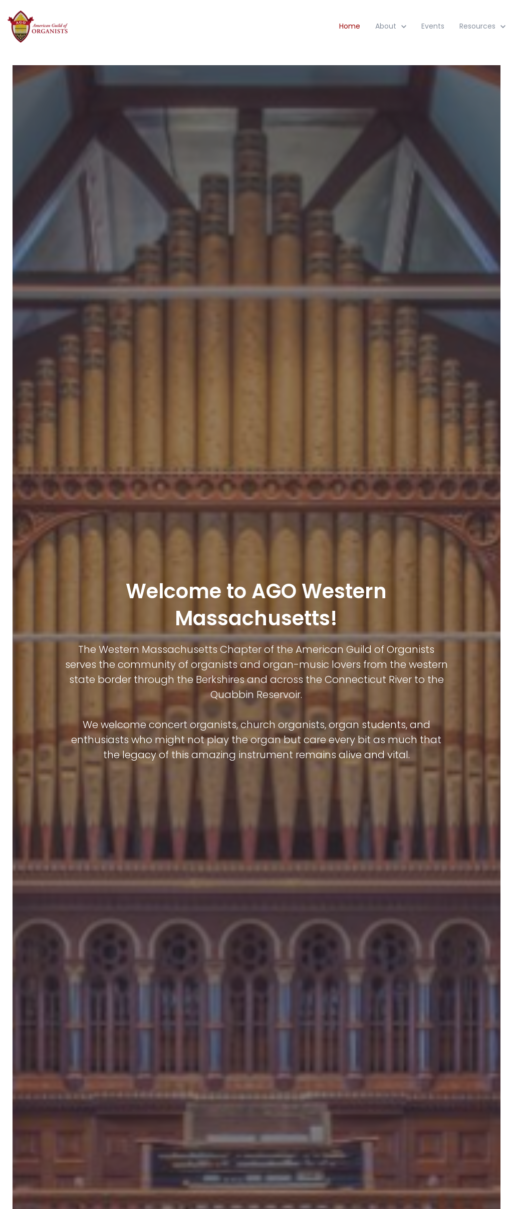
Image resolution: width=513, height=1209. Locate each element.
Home (349, 26)
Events (432, 26)
